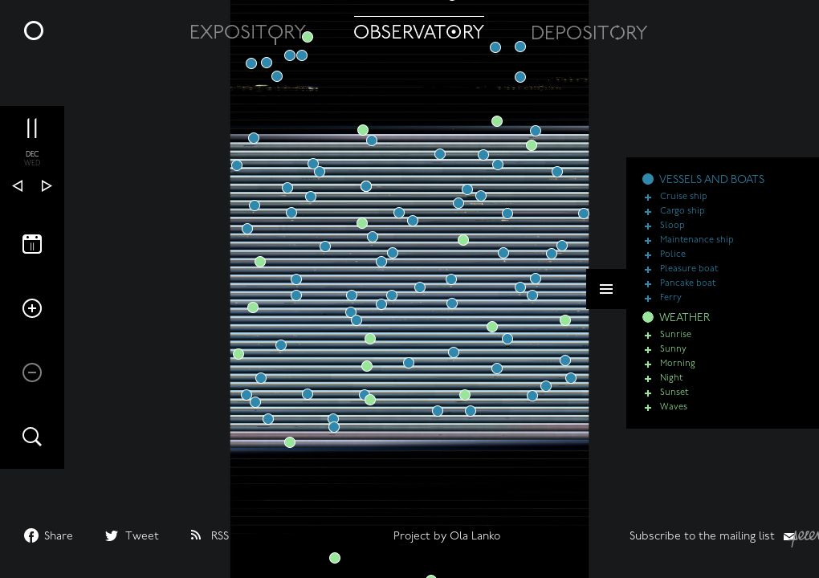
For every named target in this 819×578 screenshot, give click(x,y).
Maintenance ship (697, 240)
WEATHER (684, 318)
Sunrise (675, 335)
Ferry (671, 298)
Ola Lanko (475, 537)
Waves (673, 407)
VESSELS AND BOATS (711, 180)
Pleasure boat (689, 269)
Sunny (673, 349)
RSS (220, 537)
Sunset (674, 393)
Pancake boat (687, 283)
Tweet (142, 537)
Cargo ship (682, 211)
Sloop (672, 226)
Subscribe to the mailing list (702, 537)
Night (671, 378)
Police (673, 254)
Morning (677, 364)
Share (58, 537)
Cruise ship (683, 197)
